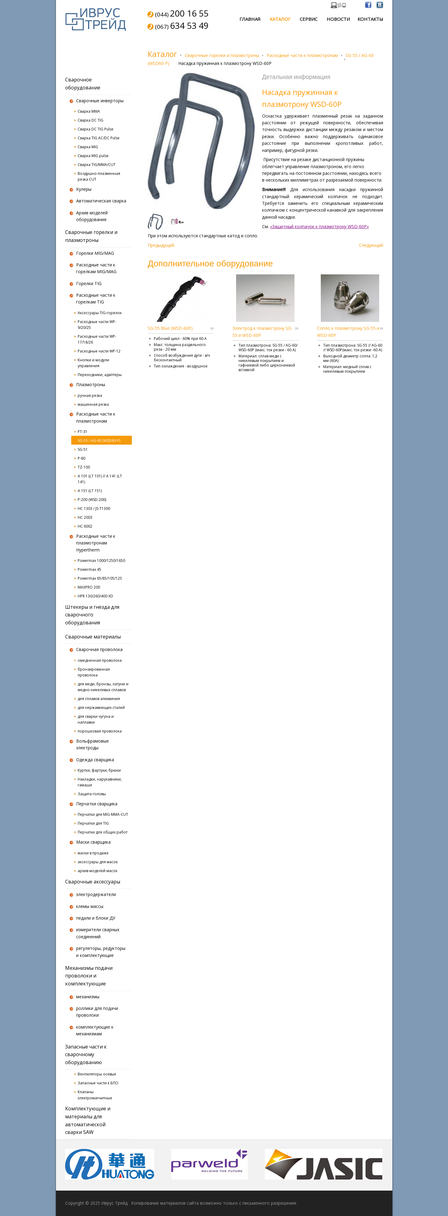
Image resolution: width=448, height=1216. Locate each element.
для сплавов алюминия (99, 698)
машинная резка (93, 404)
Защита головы (92, 793)
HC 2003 (85, 517)
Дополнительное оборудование (210, 263)
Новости (338, 19)
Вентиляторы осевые (97, 1074)
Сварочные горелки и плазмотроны (222, 55)
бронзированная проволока (94, 672)
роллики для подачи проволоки (97, 1011)
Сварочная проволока (99, 649)
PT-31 (82, 431)
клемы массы (89, 906)
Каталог (280, 19)
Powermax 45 (89, 569)
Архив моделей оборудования (92, 216)
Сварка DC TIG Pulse (95, 129)
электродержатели (96, 894)
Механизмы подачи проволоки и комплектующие (89, 976)
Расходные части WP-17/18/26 (97, 339)
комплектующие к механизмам (94, 1030)
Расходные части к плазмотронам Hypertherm (95, 543)
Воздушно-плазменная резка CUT (99, 176)
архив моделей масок (97, 870)
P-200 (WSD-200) (92, 499)
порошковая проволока (100, 731)
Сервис (308, 19)
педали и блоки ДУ (95, 918)
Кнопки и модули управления (93, 362)
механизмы (87, 997)
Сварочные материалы (93, 636)
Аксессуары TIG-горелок (100, 312)
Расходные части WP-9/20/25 (97, 324)
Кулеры (83, 189)
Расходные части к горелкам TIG (95, 298)
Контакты (370, 19)
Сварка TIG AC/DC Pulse (99, 138)
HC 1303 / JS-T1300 (94, 508)
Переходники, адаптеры (100, 374)
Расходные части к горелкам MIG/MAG (96, 268)
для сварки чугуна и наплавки (96, 719)
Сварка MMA (89, 111)
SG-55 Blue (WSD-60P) (170, 328)
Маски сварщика (93, 842)
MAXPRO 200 (89, 587)
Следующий (371, 245)
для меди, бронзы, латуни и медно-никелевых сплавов (103, 686)
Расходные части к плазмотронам (302, 55)
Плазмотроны (90, 384)
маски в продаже (93, 853)
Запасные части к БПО (98, 1083)
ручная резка (90, 395)
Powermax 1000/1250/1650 (101, 560)
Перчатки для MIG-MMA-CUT (103, 814)
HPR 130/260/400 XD (95, 596)
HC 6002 (85, 526)
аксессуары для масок (98, 861)
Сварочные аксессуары (92, 881)
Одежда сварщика (95, 759)
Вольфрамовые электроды (92, 744)
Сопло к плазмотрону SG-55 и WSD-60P (348, 331)
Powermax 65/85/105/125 (100, 578)
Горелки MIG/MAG (95, 253)
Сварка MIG (88, 146)
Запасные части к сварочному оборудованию (86, 1054)
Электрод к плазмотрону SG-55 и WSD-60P (262, 331)
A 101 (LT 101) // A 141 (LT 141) (100, 478)
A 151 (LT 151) (90, 490)
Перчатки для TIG (93, 823)
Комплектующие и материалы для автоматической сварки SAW (87, 1120)
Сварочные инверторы (100, 101)
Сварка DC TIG (90, 120)
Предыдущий (161, 245)
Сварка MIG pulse (93, 155)
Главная (250, 19)
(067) (182, 26)
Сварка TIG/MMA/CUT (97, 164)
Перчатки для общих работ (103, 832)
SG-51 (83, 449)
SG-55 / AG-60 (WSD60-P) (99, 440)
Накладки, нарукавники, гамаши (100, 782)
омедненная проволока (100, 660)
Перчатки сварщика (96, 804)
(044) (182, 14)
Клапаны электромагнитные (95, 1094)
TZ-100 (84, 467)
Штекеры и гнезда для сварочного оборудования (92, 615)
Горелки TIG (89, 283)
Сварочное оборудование (82, 83)
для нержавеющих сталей (101, 707)
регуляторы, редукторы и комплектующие (100, 951)
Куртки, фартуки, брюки (99, 770)
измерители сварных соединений (97, 933)
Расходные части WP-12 (99, 351)
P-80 (81, 458)
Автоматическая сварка (101, 201)
